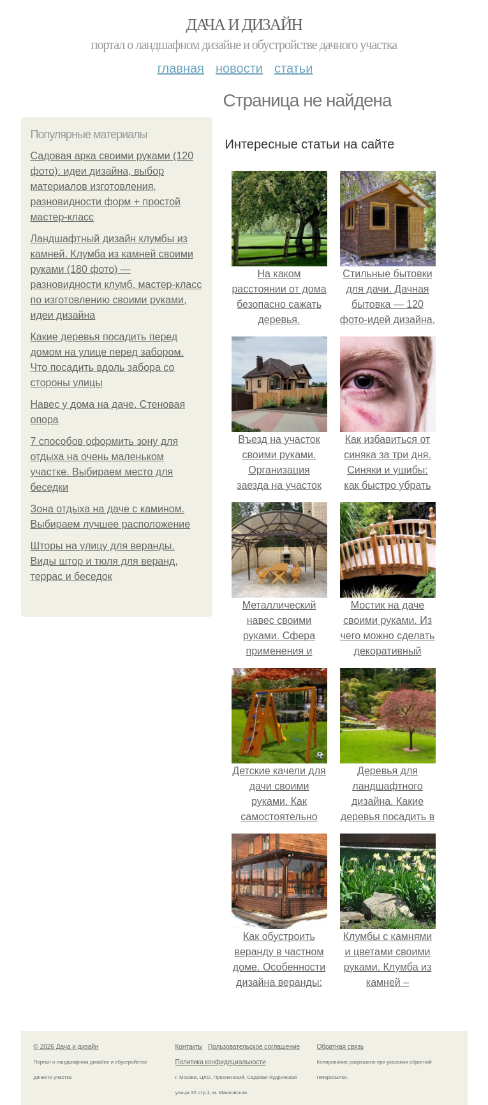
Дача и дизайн (244, 24)
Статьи (293, 68)
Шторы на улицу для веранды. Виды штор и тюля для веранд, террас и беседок (104, 561)
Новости (239, 68)
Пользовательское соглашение (254, 1046)
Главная (181, 68)
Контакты (189, 1046)
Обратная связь (340, 1046)
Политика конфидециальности (220, 1061)
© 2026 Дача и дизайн (66, 1046)
